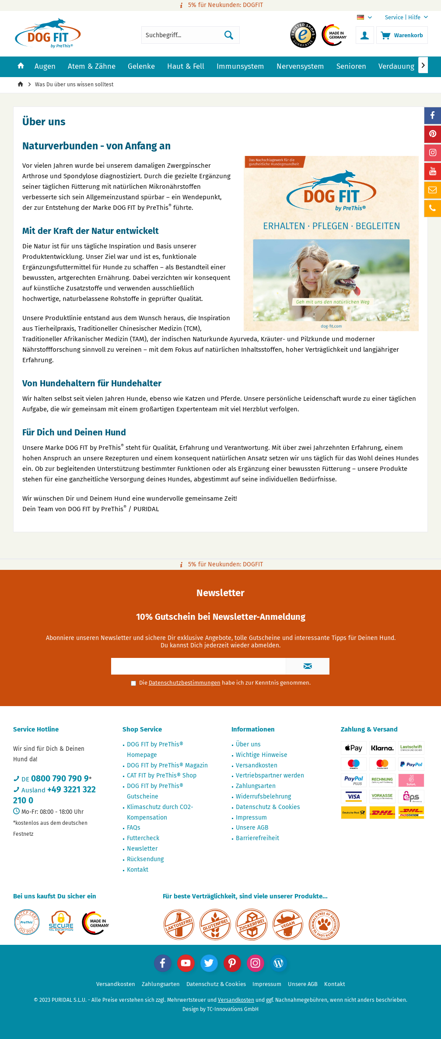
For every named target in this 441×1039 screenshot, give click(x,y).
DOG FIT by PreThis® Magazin (167, 765)
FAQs (133, 827)
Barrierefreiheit (257, 838)
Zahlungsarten (256, 786)
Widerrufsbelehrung (263, 796)
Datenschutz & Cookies (268, 807)
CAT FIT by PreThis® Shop (161, 775)
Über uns (248, 744)
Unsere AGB (252, 827)
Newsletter (142, 848)
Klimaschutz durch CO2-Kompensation (160, 812)
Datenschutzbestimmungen (184, 682)
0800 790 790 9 (60, 779)
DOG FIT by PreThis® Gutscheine (155, 791)
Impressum (251, 817)
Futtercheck (143, 838)
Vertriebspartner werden (270, 775)
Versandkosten (256, 765)
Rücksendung (145, 859)
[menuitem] (403, 17)
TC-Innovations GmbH (233, 1009)
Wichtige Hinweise (261, 755)
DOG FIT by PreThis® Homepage (155, 750)
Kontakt (137, 869)
